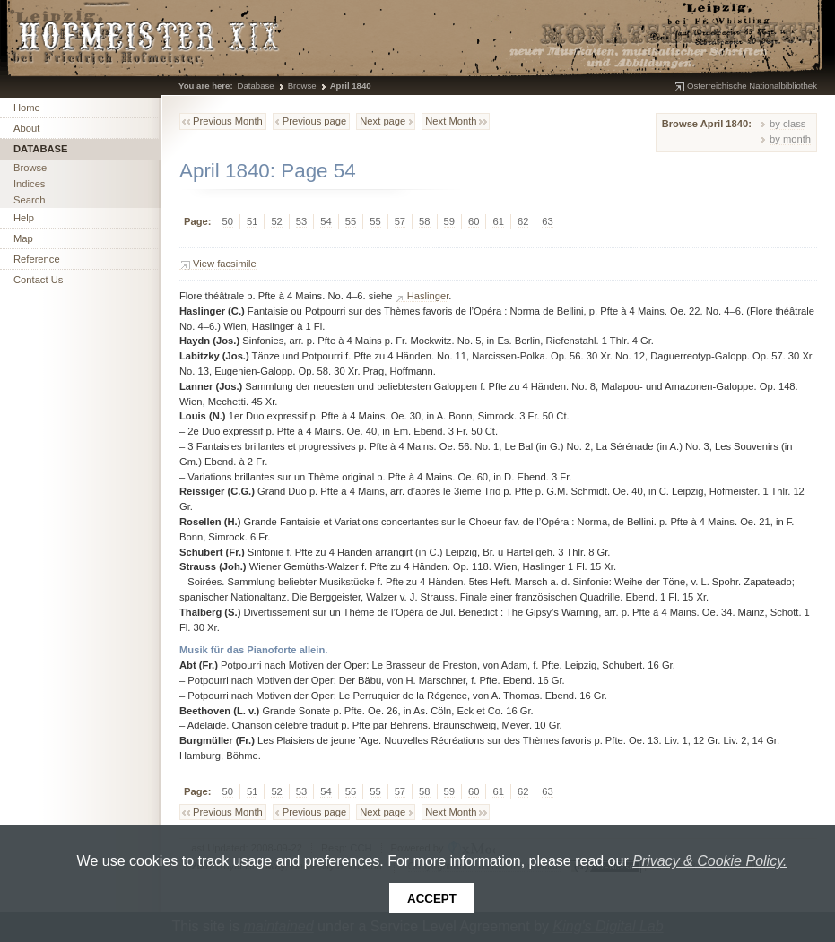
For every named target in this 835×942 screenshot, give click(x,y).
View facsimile (225, 263)
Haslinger (428, 295)
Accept (432, 898)
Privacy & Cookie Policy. (709, 861)
